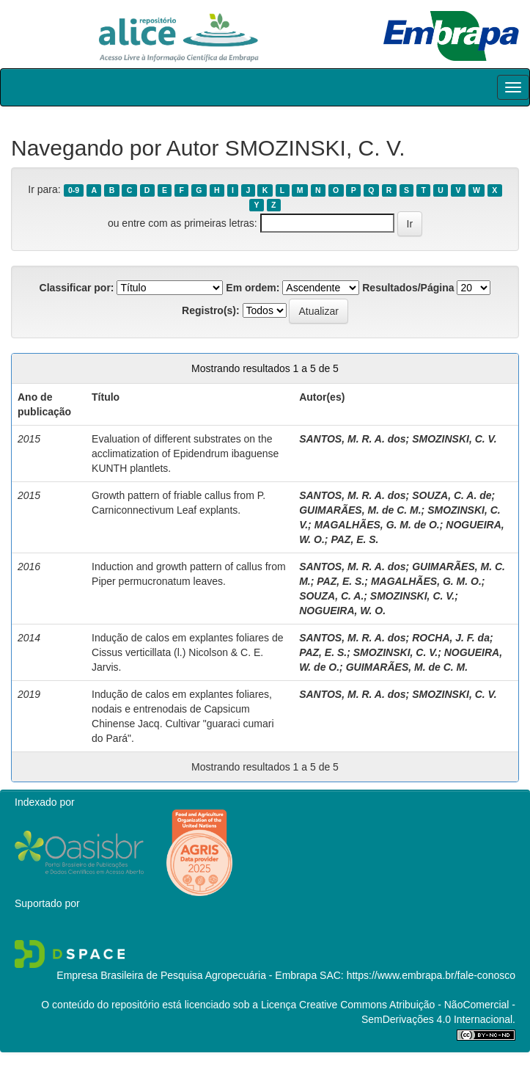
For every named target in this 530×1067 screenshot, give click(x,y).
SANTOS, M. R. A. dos (352, 439)
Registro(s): (211, 310)
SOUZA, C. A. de (451, 495)
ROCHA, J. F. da (451, 638)
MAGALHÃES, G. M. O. (426, 581)
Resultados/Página (408, 288)
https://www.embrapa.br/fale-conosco (431, 975)
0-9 (73, 190)
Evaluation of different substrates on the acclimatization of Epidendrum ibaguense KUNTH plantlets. (185, 453)
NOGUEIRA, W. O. (342, 610)
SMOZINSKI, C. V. (454, 439)
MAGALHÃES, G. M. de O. (377, 525)
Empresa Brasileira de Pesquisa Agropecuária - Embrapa (186, 975)
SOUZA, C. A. (331, 596)
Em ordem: (252, 288)
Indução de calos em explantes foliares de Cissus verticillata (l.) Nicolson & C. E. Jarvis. (188, 652)
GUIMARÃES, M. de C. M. (360, 510)
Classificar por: (77, 288)
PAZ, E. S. (354, 539)
